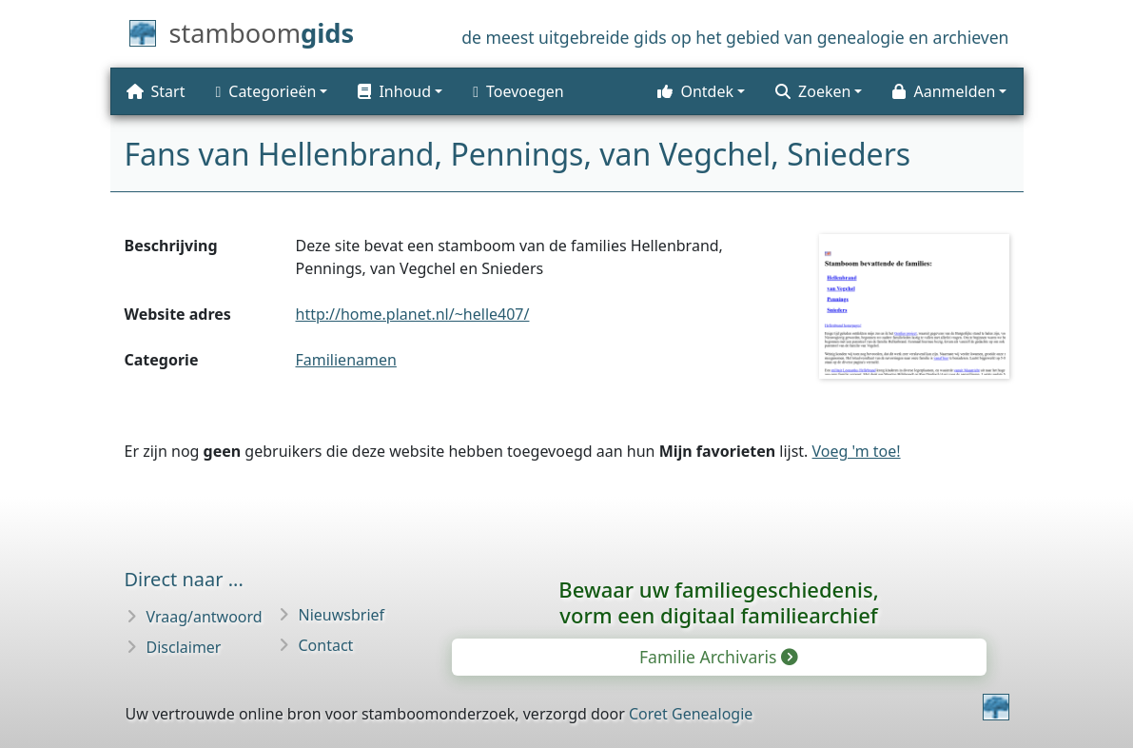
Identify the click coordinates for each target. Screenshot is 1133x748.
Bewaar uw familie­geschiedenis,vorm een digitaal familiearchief (718, 602)
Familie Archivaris (717, 656)
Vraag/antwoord (205, 616)
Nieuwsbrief (342, 614)
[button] (400, 91)
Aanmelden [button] (943, 91)
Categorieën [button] (265, 91)
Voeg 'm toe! (856, 451)
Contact (326, 645)
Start (156, 91)
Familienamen (346, 359)
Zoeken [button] (812, 91)
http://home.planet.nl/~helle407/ (413, 314)
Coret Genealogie (690, 713)
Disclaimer (184, 647)
